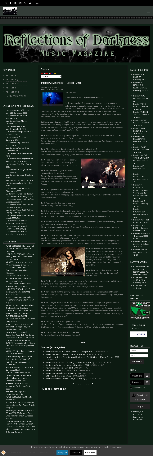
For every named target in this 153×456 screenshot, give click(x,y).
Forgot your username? (138, 418)
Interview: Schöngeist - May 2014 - (67, 368)
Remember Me (139, 387)
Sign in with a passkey (140, 397)
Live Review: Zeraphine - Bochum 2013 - (69, 373)
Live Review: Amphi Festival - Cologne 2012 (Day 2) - (74, 378)
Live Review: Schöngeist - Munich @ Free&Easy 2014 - (75, 365)
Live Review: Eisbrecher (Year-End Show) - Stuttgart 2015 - (76, 351)
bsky (37, 3)
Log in (140, 406)
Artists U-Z (12, 92)
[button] (43, 389)
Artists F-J (12, 79)
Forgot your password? (138, 413)
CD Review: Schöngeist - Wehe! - (66, 376)
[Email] (139, 355)
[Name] (139, 351)
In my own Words (16, 96)
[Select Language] (51, 76)
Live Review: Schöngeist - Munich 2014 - (69, 370)
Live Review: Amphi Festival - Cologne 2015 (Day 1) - (74, 354)
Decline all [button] (76, 452)
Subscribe (137, 361)
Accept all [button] (62, 452)
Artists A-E (12, 75)
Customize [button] (90, 452)
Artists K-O (12, 83)
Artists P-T (12, 87)
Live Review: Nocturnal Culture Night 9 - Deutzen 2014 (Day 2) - (78, 362)
